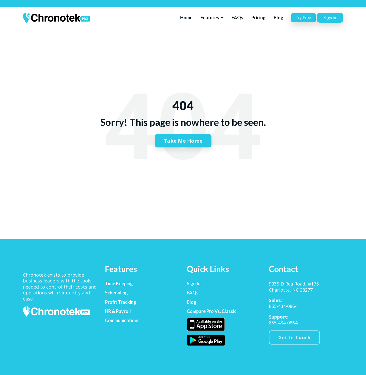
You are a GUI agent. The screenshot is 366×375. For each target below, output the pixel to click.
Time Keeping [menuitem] (119, 283)
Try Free (303, 18)
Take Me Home (183, 140)
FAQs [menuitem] (193, 292)
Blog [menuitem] (191, 302)
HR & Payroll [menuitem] (118, 311)
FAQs (237, 17)
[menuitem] (206, 324)
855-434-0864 (283, 306)
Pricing (258, 17)
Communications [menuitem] (122, 320)
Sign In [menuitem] (194, 283)
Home (186, 17)
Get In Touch (294, 337)
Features (210, 17)
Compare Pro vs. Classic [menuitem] (211, 311)
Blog (278, 17)
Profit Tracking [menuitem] (120, 302)
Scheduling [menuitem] (116, 292)
